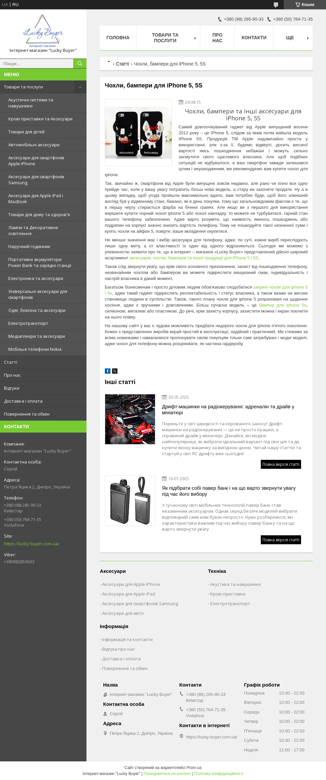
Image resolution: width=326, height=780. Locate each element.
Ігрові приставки (227, 594)
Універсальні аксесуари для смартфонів (37, 294)
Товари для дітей (26, 132)
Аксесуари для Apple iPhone (131, 584)
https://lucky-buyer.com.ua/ (32, 544)
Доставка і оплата (23, 401)
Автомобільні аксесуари (34, 145)
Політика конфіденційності (219, 773)
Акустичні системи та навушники (30, 103)
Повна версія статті (280, 464)
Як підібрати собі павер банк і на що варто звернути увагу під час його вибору (229, 491)
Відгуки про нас (118, 649)
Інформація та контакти (127, 639)
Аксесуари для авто (123, 613)
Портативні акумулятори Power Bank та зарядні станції (39, 262)
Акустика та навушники (235, 584)
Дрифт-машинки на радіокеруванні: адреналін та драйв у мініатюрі (228, 409)
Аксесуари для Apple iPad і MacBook (35, 198)
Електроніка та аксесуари (35, 278)
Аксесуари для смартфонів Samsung (36, 180)
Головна (117, 37)
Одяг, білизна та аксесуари (37, 310)
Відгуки (11, 388)
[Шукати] (79, 63)
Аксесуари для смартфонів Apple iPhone (36, 161)
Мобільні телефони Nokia (35, 349)
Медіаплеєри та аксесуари (36, 336)
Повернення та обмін (27, 414)
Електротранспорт (28, 323)
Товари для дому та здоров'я (39, 214)
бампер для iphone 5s (282, 305)
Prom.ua (194, 767)
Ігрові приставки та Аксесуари (40, 119)
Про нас (12, 375)
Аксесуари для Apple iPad (128, 594)
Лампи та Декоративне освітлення (33, 230)
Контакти (254, 37)
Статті (10, 362)
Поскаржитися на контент (167, 773)
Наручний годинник (29, 246)
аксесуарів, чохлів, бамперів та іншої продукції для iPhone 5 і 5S (193, 257)
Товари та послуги (23, 87)
